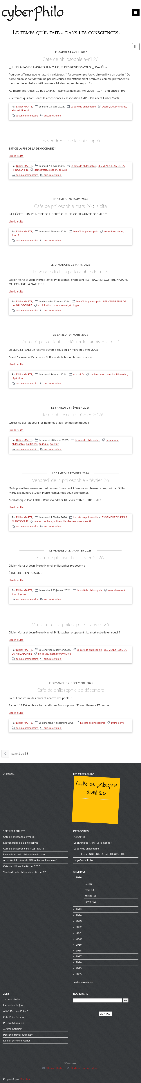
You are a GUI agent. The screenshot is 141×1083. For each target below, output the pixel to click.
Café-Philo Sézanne (14, 1014)
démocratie (40, 169)
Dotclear (25, 1076)
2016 (79, 959)
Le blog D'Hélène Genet (16, 1037)
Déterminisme (118, 106)
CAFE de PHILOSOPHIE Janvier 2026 (70, 554)
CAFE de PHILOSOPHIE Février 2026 (71, 412)
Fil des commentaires (83, 1065)
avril (87, 881)
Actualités (78, 372)
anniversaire (97, 372)
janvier (89, 898)
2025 (79, 906)
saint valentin (84, 518)
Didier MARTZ (24, 106)
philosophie (18, 441)
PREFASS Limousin (14, 1019)
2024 (79, 912)
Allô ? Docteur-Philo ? (15, 1008)
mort (52, 650)
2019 (79, 941)
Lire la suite (16, 155)
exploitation (44, 304)
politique (44, 441)
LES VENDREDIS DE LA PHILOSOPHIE (70, 140)
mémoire (110, 372)
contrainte (109, 230)
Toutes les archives (83, 979)
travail (64, 304)
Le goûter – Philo (83, 857)
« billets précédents (5, 750)
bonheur (47, 518)
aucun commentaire (27, 115)
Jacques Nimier (11, 996)
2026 (79, 874)
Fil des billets (54, 1065)
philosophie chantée (64, 518)
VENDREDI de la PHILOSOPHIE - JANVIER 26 (70, 621)
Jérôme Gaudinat (12, 1025)
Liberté (25, 110)
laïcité (120, 230)
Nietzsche (121, 372)
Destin (105, 106)
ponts (121, 719)
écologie (74, 304)
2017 (79, 953)
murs (114, 719)
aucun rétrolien (52, 115)
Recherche (80, 990)
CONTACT (106, 1010)
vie (69, 650)
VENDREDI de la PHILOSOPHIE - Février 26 (70, 477)
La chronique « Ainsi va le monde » (93, 839)
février (88, 892)
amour (37, 518)
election (52, 169)
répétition (17, 376)
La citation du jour (13, 1002)
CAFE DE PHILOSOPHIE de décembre (70, 686)
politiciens (31, 441)
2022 (79, 924)
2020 (79, 935)
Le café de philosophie (83, 106)
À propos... (9, 770)
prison (23, 591)
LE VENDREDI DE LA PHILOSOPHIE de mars (70, 270)
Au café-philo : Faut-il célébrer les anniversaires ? (70, 340)
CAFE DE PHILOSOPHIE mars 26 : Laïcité (70, 205)
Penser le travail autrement (18, 1031)
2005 (79, 971)
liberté (15, 234)
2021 (79, 929)
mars (88, 886)
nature (56, 304)
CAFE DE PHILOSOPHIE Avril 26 (70, 59)
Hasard (16, 110)
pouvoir (63, 169)
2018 (79, 947)
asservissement (116, 587)
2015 (79, 965)
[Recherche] (97, 997)
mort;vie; (61, 650)
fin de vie (43, 650)
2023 (79, 918)
